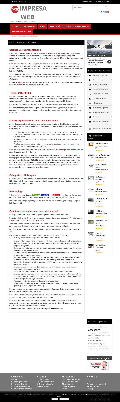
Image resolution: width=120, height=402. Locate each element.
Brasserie (98, 204)
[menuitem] (99, 75)
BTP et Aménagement (97, 85)
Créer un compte (103, 1)
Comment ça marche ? (19, 382)
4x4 (91, 327)
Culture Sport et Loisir (97, 99)
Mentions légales (93, 386)
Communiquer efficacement (21, 389)
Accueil (13, 36)
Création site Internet (101, 191)
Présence (36, 195)
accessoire (94, 330)
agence (103, 343)
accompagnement (93, 333)
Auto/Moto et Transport (98, 75)
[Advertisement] (99, 288)
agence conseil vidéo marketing (98, 346)
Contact (64, 389)
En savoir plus (64, 399)
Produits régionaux (100, 157)
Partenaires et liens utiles (71, 379)
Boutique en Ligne (96, 80)
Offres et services (68, 384)
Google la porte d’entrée (45, 382)
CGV (88, 382)
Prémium (55, 195)
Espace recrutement (69, 386)
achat (90, 335)
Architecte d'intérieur (101, 213)
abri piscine (103, 327)
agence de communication (96, 348)
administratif (104, 335)
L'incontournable (42, 379)
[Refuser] (117, 397)
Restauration (94, 117)
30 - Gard (96, 327)
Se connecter (87, 1)
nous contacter (57, 309)
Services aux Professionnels (99, 129)
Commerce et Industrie (98, 89)
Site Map (90, 389)
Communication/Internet (98, 94)
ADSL (97, 338)
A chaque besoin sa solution (21, 386)
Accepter (55, 399)
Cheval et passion (100, 226)
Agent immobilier (100, 182)
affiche (97, 343)
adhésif (96, 335)
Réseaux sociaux (42, 386)
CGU (88, 379)
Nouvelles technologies (19, 384)
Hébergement (95, 103)
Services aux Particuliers (98, 122)
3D (89, 327)
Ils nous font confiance (70, 382)
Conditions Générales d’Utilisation (28, 36)
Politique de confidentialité (96, 384)
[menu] (99, 102)
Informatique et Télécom (98, 113)
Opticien (97, 250)
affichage (91, 343)
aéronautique (94, 340)
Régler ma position (18, 1)
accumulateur (104, 333)
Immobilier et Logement (98, 108)
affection (104, 341)
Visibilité (45, 195)
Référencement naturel (44, 384)
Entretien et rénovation (101, 169)
